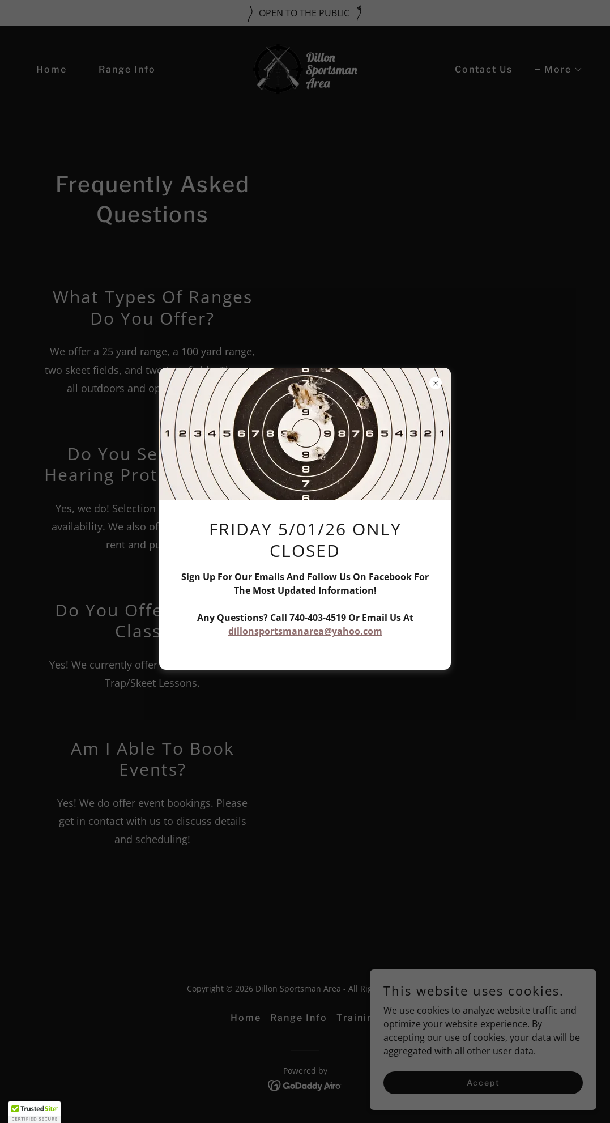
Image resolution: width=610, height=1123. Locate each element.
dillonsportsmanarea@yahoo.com (305, 631)
